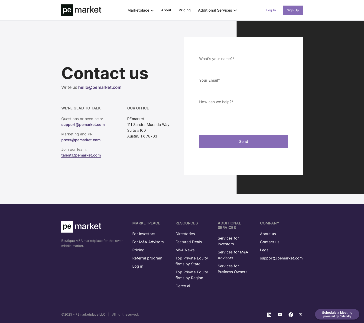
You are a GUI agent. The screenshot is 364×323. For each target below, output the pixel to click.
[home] (81, 10)
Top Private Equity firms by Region (192, 275)
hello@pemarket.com (99, 87)
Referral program (147, 258)
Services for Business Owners (232, 269)
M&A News (185, 250)
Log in (137, 266)
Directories (185, 233)
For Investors (143, 233)
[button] (140, 10)
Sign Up (293, 10)
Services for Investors (228, 241)
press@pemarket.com (81, 140)
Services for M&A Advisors (233, 255)
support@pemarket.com (83, 124)
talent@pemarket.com (81, 155)
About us (268, 233)
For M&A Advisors (148, 242)
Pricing (185, 10)
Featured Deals (189, 242)
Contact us (269, 242)
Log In (271, 10)
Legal (265, 250)
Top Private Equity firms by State (192, 261)
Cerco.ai (183, 286)
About (166, 10)
